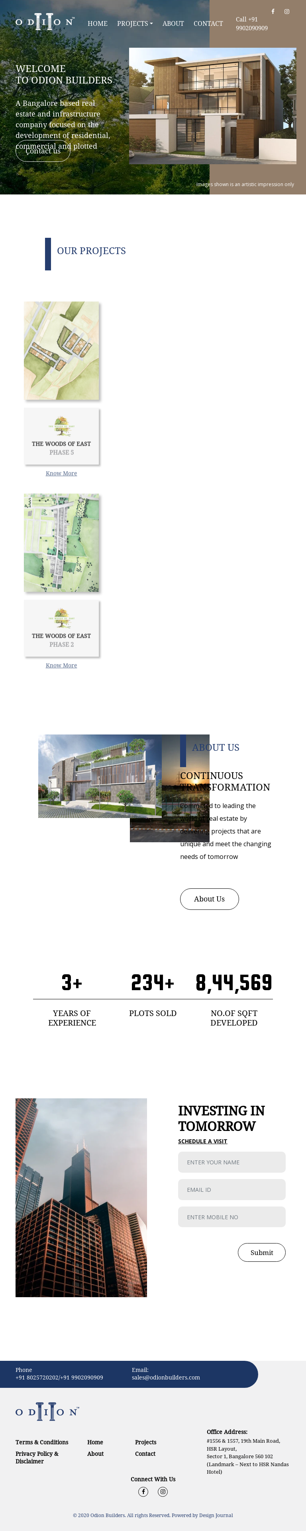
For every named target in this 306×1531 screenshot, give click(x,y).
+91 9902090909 (81, 1377)
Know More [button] (61, 495)
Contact (208, 23)
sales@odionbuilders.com (166, 1377)
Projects (132, 23)
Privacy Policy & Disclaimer (37, 1457)
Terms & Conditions (42, 1442)
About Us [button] (209, 898)
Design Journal (216, 1515)
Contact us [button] (43, 150)
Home (99, 23)
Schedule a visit (203, 1141)
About (173, 23)
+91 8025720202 (37, 1377)
